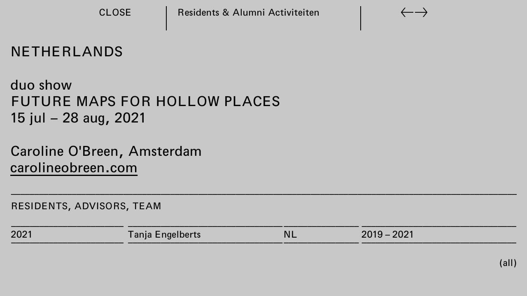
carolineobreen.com (74, 167)
